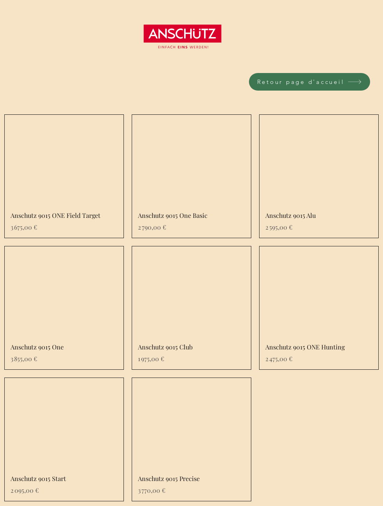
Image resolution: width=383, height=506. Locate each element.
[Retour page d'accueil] (309, 82)
